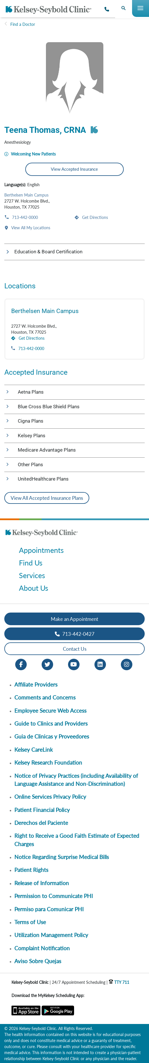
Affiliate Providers (35, 684)
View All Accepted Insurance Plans (47, 498)
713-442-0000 (24, 217)
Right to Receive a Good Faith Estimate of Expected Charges (76, 839)
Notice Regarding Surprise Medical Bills (61, 857)
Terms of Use (30, 922)
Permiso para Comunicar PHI (49, 909)
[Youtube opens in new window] (74, 664)
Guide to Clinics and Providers (51, 723)
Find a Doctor (22, 24)
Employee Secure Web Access (50, 710)
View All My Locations (30, 227)
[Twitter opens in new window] (47, 664)
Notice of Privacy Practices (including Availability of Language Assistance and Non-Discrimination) (76, 779)
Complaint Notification (42, 948)
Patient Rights (31, 869)
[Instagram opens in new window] (126, 664)
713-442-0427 (74, 634)
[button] (74, 252)
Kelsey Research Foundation (48, 762)
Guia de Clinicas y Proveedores (51, 736)
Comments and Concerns (45, 697)
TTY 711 (119, 982)
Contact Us (74, 649)
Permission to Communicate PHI (53, 896)
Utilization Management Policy (51, 935)
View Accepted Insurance (74, 169)
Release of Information (41, 883)
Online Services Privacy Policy (50, 796)
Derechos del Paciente (41, 822)
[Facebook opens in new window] (21, 664)
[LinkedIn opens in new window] (100, 664)
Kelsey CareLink (33, 749)
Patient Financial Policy (42, 810)
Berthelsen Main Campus (26, 195)
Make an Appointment (74, 619)
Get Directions (94, 217)
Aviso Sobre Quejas (37, 961)
